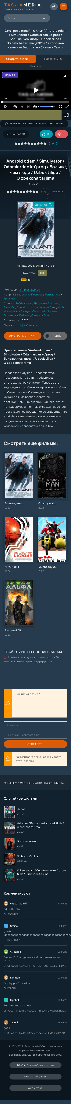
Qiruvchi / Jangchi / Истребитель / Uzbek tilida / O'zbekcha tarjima (35, 965)
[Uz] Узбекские (28, 325)
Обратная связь (35, 1076)
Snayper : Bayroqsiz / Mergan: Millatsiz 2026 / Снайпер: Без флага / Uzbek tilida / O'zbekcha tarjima (35, 1033)
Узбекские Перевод (30, 294)
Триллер (9, 298)
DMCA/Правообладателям (35, 1065)
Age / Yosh (35, 1088)
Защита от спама (27, 694)
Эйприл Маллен (29, 289)
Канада (21, 265)
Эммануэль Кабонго (17, 315)
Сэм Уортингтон (27, 307)
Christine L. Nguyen (44, 311)
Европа (10, 988)
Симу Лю (9, 307)
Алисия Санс (47, 307)
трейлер (54, 336)
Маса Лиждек (22, 311)
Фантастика (53, 294)
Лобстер (11, 914)
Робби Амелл (24, 303)
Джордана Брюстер (46, 303)
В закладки (16, 134)
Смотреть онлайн (22, 335)
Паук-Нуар (12, 940)
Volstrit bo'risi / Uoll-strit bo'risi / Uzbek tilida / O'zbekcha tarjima (35, 1010)
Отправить (35, 744)
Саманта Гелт (40, 315)
